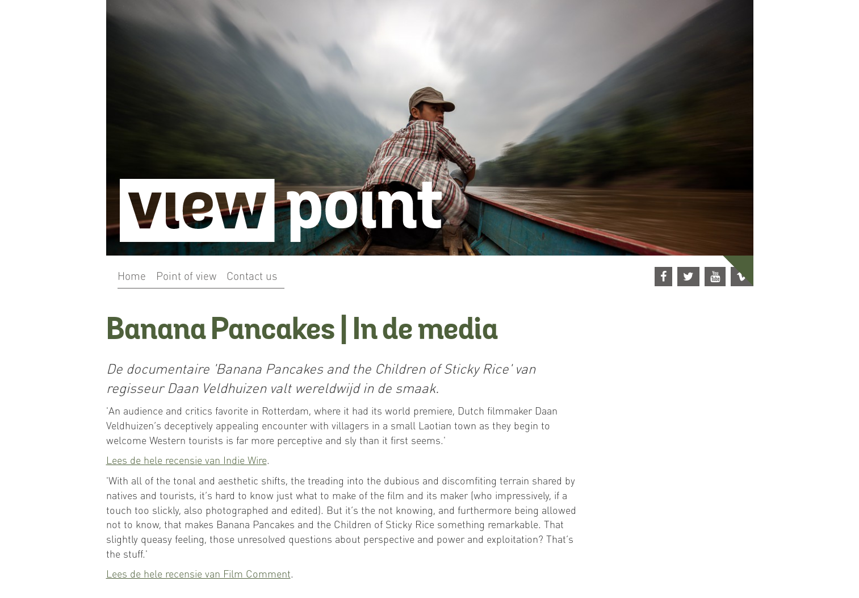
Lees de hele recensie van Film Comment (198, 573)
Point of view (186, 275)
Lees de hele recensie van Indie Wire (186, 459)
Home (132, 275)
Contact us (252, 275)
